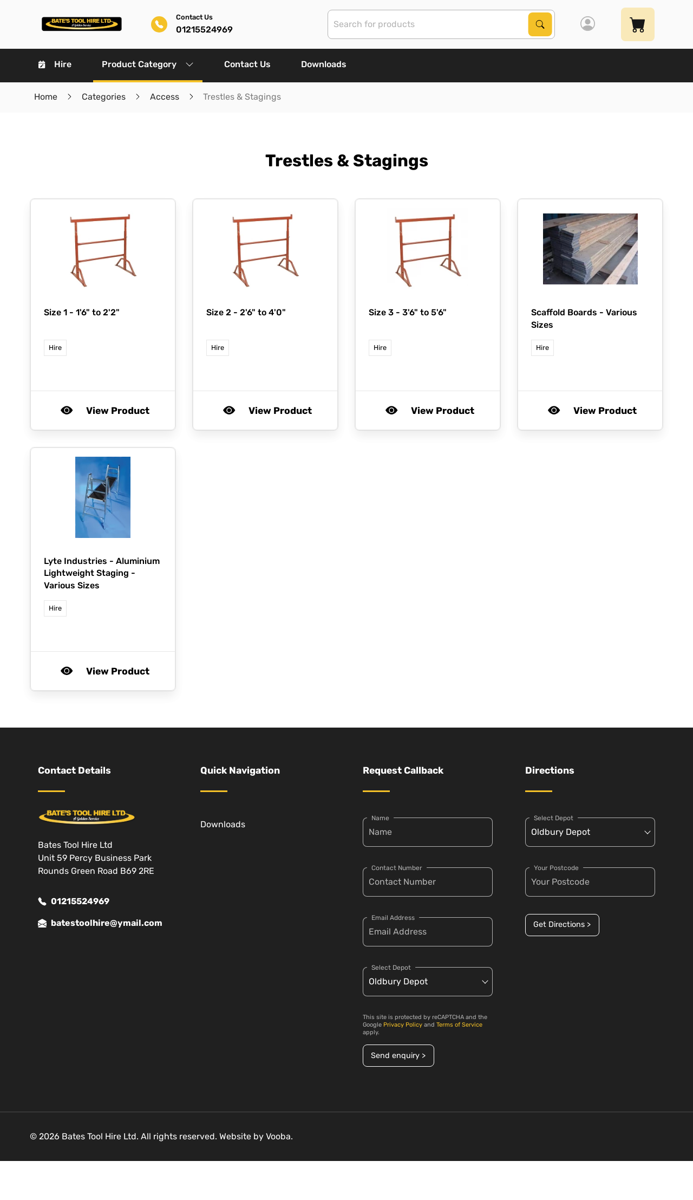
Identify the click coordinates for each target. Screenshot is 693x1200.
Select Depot (391, 967)
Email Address (393, 918)
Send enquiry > (398, 1055)
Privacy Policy (402, 1024)
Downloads (323, 64)
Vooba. (279, 1136)
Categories (104, 97)
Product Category (148, 64)
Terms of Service (459, 1024)
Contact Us (247, 64)
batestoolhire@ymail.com (100, 923)
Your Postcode (556, 868)
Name (380, 818)
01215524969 (73, 901)
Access (164, 97)
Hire (54, 64)
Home (45, 97)
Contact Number (396, 868)
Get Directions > (562, 924)
